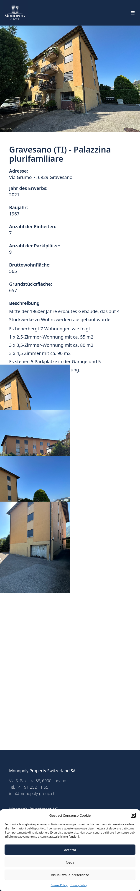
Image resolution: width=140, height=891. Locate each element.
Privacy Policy (78, 885)
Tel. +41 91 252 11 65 (28, 787)
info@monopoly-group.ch (32, 793)
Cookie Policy (59, 885)
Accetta (70, 849)
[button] (133, 815)
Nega (70, 862)
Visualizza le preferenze (70, 875)
